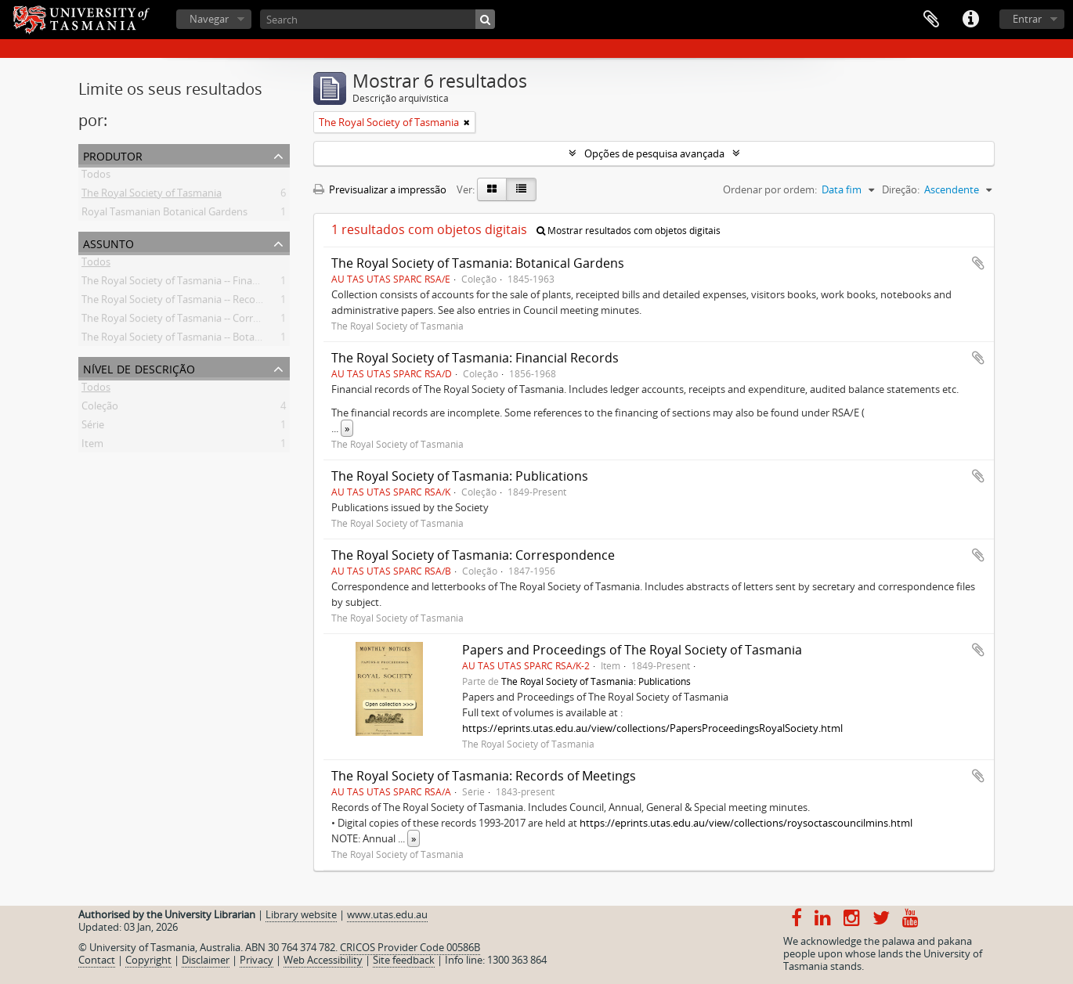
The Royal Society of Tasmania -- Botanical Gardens (199, 340)
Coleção (99, 409)
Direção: (900, 189)
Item (92, 446)
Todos (95, 177)
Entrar (1027, 19)
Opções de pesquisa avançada (654, 153)
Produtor (113, 154)
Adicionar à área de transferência (978, 263)
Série (92, 427)
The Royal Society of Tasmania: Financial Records (475, 357)
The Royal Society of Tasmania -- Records (175, 302)
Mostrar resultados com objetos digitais (628, 230)
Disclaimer (205, 960)
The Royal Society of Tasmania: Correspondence (473, 555)
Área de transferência (931, 19)
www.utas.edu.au (387, 914)
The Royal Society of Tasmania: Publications (459, 476)
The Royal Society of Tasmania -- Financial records (196, 283)
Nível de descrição (139, 367)
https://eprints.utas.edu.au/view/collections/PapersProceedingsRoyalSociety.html (652, 728)
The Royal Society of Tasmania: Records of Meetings (483, 775)
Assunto (108, 242)
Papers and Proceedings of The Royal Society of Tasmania (632, 649)
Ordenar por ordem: (770, 189)
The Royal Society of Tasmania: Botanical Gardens (477, 263)
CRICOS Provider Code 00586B (410, 947)
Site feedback (404, 960)
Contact (96, 960)
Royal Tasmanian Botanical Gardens (164, 214)
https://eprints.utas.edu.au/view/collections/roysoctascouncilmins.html (746, 823)
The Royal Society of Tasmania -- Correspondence (195, 321)
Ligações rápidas (970, 19)
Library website (301, 914)
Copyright (148, 960)
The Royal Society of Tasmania (151, 196)
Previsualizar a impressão (379, 189)
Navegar (209, 19)
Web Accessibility (323, 960)
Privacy (256, 960)
